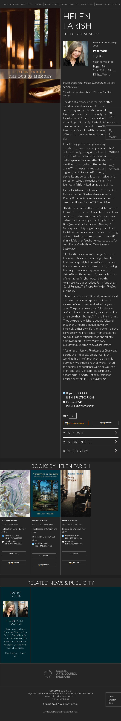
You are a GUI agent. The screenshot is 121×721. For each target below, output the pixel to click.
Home (5, 4)
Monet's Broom (10, 524)
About (83, 4)
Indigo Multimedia (71, 712)
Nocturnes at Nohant (43, 524)
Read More (13, 554)
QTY (65, 415)
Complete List (27, 4)
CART (112, 114)
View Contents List (77, 442)
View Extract (73, 433)
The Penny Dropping (72, 524)
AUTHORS (113, 149)
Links (91, 4)
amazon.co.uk (105, 423)
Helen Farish (9, 520)
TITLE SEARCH (113, 132)
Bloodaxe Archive (103, 4)
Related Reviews (75, 450)
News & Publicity (52, 4)
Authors (38, 4)
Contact (116, 4)
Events (64, 4)
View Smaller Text (112, 699)
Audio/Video (74, 4)
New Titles (14, 4)
